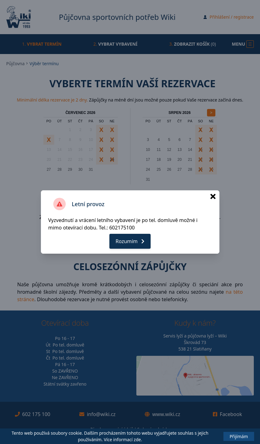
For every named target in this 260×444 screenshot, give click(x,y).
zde (137, 439)
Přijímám (239, 436)
